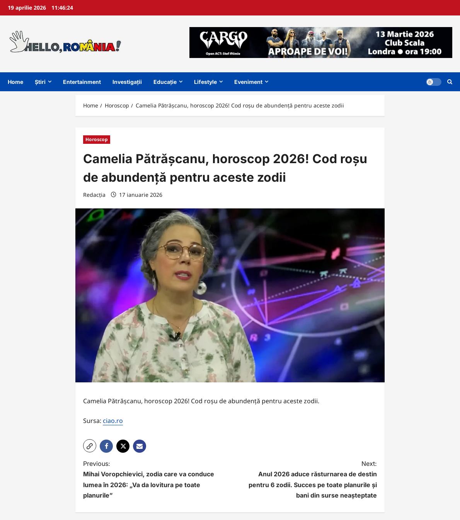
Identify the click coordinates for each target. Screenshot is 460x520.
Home (15, 81)
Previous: (149, 480)
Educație (165, 81)
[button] (89, 445)
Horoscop (96, 139)
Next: (311, 480)
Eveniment (248, 81)
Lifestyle (205, 81)
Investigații (127, 81)
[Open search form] (449, 81)
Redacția (94, 194)
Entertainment (82, 81)
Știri (40, 81)
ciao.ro (113, 420)
